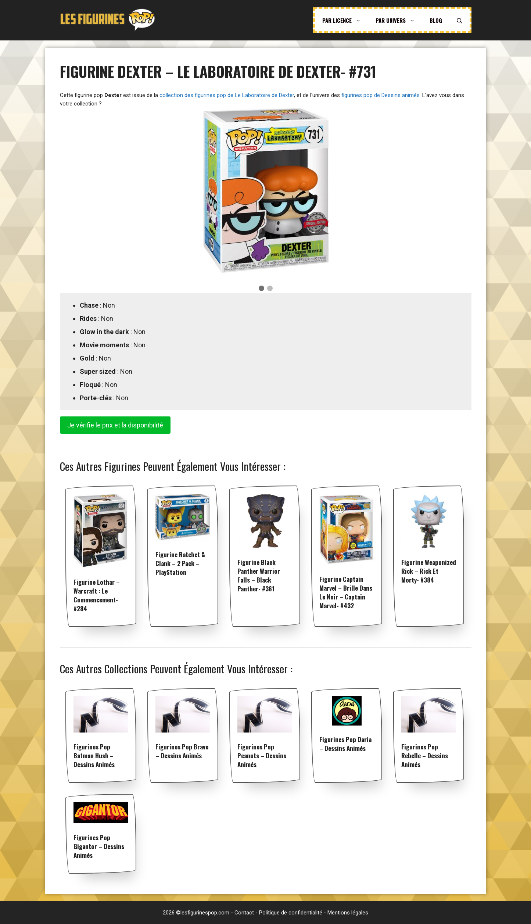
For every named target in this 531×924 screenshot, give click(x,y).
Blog (436, 20)
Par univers (399, 20)
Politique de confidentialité (290, 912)
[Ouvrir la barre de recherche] (459, 20)
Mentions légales (347, 912)
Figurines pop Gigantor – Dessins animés (98, 846)
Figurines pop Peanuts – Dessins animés (261, 755)
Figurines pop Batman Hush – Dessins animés (94, 755)
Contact (244, 912)
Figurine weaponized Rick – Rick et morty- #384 (428, 571)
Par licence (345, 20)
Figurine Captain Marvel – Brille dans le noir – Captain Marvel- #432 (345, 592)
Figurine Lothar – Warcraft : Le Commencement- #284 (96, 595)
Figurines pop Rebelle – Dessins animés (424, 755)
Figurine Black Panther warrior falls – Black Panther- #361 (258, 575)
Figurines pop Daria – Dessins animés (345, 744)
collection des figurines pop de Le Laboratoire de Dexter (226, 95)
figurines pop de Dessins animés (380, 95)
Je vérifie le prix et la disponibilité (115, 425)
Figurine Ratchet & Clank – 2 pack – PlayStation (180, 563)
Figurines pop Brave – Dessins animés (181, 751)
